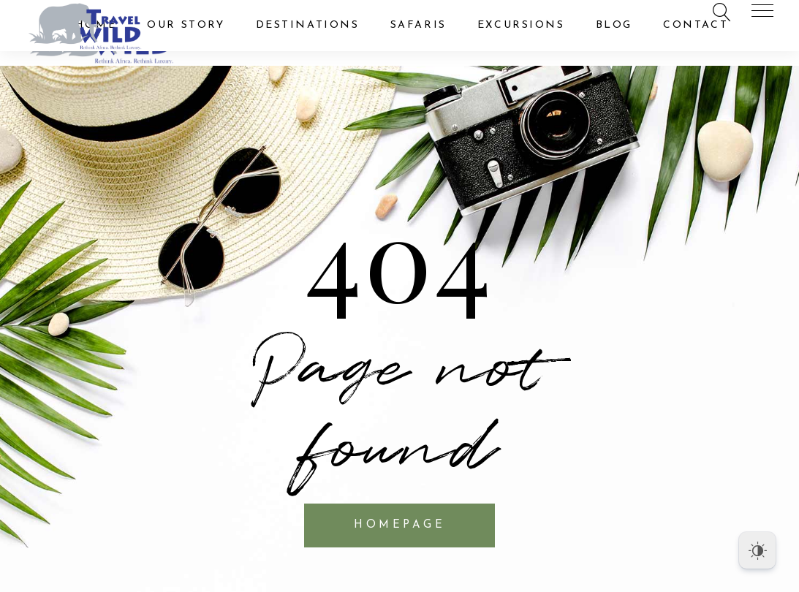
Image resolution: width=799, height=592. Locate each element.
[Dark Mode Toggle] (757, 550)
